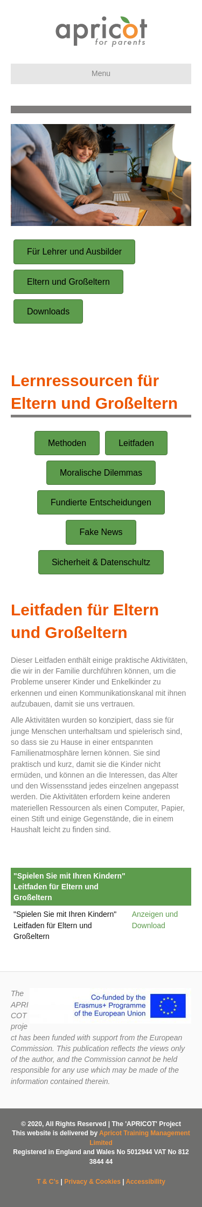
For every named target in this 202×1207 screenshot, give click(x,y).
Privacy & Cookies (92, 1181)
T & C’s (48, 1181)
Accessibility (145, 1181)
